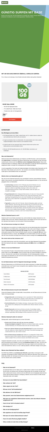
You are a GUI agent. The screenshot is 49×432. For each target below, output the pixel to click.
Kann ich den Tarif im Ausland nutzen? (13, 403)
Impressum (24, 430)
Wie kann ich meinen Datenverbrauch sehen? (15, 415)
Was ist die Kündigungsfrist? (11, 409)
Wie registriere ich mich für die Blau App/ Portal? (16, 412)
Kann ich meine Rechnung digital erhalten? (15, 418)
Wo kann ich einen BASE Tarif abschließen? (15, 380)
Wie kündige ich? (8, 406)
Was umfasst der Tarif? (9, 383)
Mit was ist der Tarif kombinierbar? (12, 389)
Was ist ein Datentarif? (9, 367)
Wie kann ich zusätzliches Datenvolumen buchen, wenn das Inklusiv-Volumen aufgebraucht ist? (24, 399)
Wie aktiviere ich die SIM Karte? (11, 392)
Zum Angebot (12, 119)
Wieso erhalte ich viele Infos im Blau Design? (15, 422)
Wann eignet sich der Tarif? (10, 386)
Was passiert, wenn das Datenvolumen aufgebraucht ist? (18, 395)
